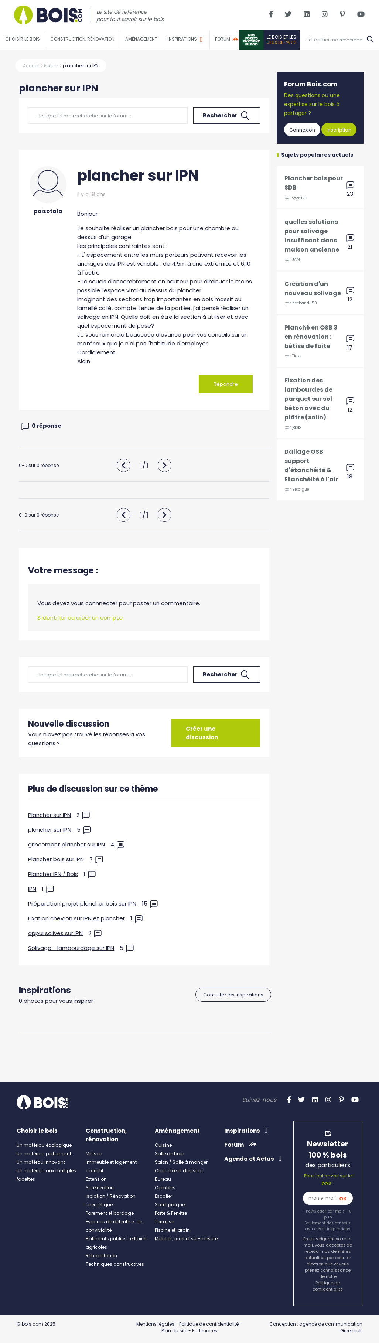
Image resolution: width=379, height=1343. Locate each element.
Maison (94, 1153)
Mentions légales (155, 1323)
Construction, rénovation (82, 39)
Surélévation (100, 1187)
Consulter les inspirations (233, 994)
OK (342, 1198)
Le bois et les (282, 39)
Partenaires (204, 1330)
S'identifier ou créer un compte (80, 617)
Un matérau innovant (41, 1162)
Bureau (163, 1179)
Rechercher (226, 115)
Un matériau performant (44, 1153)
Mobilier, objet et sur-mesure (186, 1238)
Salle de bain (169, 1153)
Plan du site (174, 1330)
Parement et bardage (110, 1213)
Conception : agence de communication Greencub (315, 1326)
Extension (96, 1179)
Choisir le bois (22, 39)
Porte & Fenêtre (171, 1213)
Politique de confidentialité (328, 1285)
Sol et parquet (170, 1204)
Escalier (163, 1196)
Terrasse (164, 1221)
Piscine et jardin (172, 1230)
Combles (165, 1187)
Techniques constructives (115, 1264)
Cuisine (163, 1145)
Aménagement (141, 39)
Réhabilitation (101, 1255)
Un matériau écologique (44, 1145)
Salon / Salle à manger (181, 1162)
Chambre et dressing (179, 1170)
